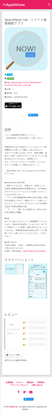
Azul (15, 93)
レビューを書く (13, 355)
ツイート (33, 115)
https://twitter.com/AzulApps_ (35, 251)
